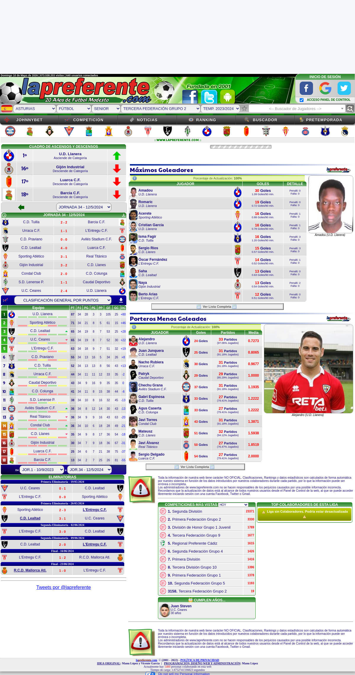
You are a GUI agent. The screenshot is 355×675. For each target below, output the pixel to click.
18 (86, 348)
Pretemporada (324, 120)
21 (86, 323)
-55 (123, 460)
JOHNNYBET (29, 120)
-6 (123, 391)
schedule (4, 215)
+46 (123, 323)
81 (116, 460)
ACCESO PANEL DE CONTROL (328, 99)
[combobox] (297, 108)
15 (116, 323)
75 (116, 451)
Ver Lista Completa (216, 306)
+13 (123, 366)
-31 (123, 443)
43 (116, 366)
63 (116, 417)
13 (86, 357)
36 (108, 434)
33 (108, 374)
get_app (123, 215)
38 (108, 391)
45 (116, 400)
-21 (123, 426)
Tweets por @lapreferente (63, 587)
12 (100, 374)
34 (79, 314)
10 (86, 400)
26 (116, 357)
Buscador (265, 120)
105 (108, 314)
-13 (123, 400)
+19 (123, 348)
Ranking (206, 120)
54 (116, 434)
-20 (123, 417)
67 (116, 443)
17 (100, 434)
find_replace (350, 109)
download (121, 300)
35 (116, 374)
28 (86, 314)
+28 (123, 331)
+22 (123, 340)
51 (108, 348)
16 (93, 357)
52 (108, 340)
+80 (123, 314)
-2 (123, 374)
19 (86, 331)
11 (86, 374)
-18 (123, 434)
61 (108, 323)
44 (116, 391)
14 (100, 408)
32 (116, 348)
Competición (88, 120)
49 (116, 426)
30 (116, 340)
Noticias (147, 120)
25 (116, 314)
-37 (123, 451)
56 (108, 366)
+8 (123, 357)
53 (108, 331)
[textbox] (297, 109)
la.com (146, 660)
